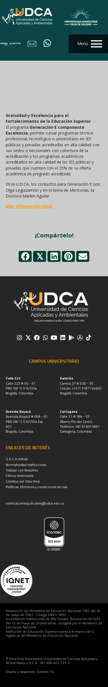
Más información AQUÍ (29, 206)
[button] (88, 43)
